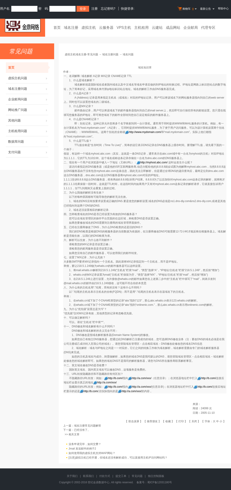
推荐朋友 (152, 421)
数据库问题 (28, 141)
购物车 (188, 9)
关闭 (194, 421)
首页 (57, 27)
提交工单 (121, 476)
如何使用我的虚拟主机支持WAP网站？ (92, 453)
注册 (94, 8)
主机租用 (141, 27)
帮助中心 (223, 8)
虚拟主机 (88, 27)
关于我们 (72, 476)
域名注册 (71, 27)
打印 (181, 421)
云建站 (157, 27)
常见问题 (137, 476)
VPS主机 (124, 27)
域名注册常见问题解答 (87, 425)
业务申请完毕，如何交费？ (85, 444)
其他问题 (28, 120)
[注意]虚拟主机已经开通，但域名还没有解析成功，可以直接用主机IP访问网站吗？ (118, 457)
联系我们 (88, 476)
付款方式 (104, 476)
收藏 (168, 421)
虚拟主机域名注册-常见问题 (81, 54)
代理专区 (208, 27)
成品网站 (173, 27)
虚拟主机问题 (28, 78)
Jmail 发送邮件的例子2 (82, 448)
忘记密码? (108, 8)
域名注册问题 (28, 88)
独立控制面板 (156, 476)
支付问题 (28, 152)
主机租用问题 (28, 131)
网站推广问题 (28, 110)
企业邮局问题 (28, 99)
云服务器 (106, 27)
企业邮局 (190, 27)
